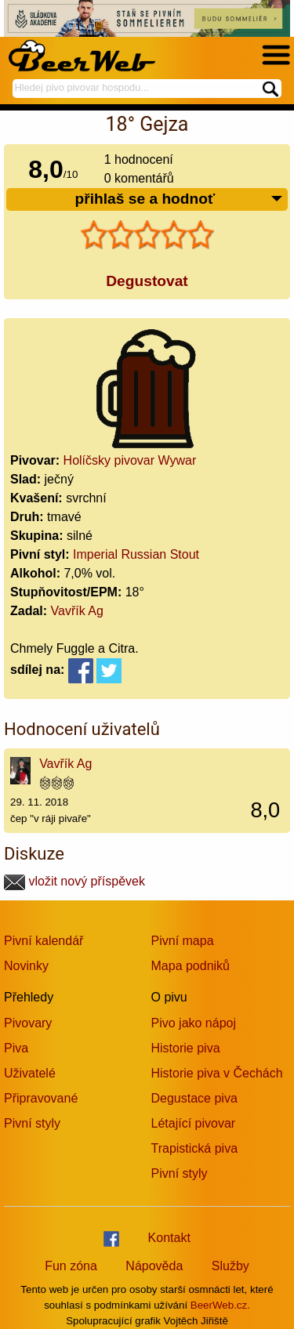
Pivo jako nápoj (194, 1023)
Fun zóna (71, 1266)
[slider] (147, 235)
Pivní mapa (182, 940)
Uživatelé (30, 1073)
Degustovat (146, 281)
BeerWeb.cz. (220, 1305)
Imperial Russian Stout (136, 554)
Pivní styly (32, 1123)
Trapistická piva (194, 1148)
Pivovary (28, 1023)
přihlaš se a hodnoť (179, 199)
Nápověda (154, 1266)
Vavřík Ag (77, 610)
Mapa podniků (190, 965)
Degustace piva (194, 1098)
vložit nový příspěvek (74, 881)
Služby (230, 1266)
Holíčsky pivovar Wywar (130, 460)
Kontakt (169, 1237)
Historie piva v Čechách (217, 1073)
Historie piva (185, 1048)
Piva (16, 1048)
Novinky (26, 965)
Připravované (41, 1098)
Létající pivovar (193, 1123)
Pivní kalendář (43, 940)
